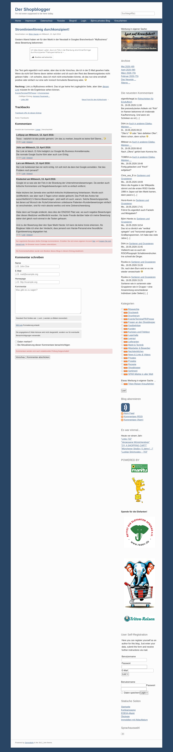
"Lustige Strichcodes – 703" (134, 452)
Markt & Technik (136, 345)
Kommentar (20, 286)
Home (18, 21)
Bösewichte (133, 309)
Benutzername (129, 656)
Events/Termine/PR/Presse (25, 93)
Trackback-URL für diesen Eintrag (28, 113)
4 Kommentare (43, 93)
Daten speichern (131, 693)
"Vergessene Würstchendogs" (135, 442)
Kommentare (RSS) (133, 416)
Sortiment (132, 371)
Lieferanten (133, 342)
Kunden (132, 329)
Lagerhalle (133, 335)
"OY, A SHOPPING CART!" (134, 445)
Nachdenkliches (135, 351)
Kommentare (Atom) (133, 420)
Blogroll (72, 21)
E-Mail (18, 271)
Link (23, 142)
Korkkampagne (128, 710)
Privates (132, 358)
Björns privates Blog (100, 21)
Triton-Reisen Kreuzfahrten (141, 384)
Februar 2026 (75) (130, 76)
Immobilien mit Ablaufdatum (134, 720)
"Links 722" (126, 439)
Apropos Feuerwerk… (41, 96)
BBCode (19, 325)
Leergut (131, 338)
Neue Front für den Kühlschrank (94, 100)
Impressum (30, 21)
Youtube (61, 21)
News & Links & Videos (139, 355)
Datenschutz (47, 21)
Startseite (125, 707)
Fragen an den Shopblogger (141, 322)
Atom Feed (129, 413)
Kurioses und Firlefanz (139, 332)
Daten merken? (24, 342)
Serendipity (29, 743)
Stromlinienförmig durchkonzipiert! (42, 29)
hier (93, 241)
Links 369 (25, 100)
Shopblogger (134, 367)
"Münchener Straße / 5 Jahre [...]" (137, 449)
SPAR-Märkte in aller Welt (140, 374)
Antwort (30, 142)
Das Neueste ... (128, 79)
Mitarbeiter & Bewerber (139, 348)
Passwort (126, 663)
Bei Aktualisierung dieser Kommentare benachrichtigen (43, 345)
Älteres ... (125, 83)
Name (18, 263)
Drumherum (133, 316)
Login (83, 21)
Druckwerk (133, 312)
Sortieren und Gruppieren (141, 243)
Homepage (20, 279)
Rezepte (132, 364)
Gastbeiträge (134, 325)
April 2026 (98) (128, 70)
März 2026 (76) (128, 73)
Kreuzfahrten (120, 21)
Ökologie (125, 716)
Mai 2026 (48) (127, 66)
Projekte (132, 361)
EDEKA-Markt (128, 713)
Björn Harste (34, 34)
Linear (37, 130)
